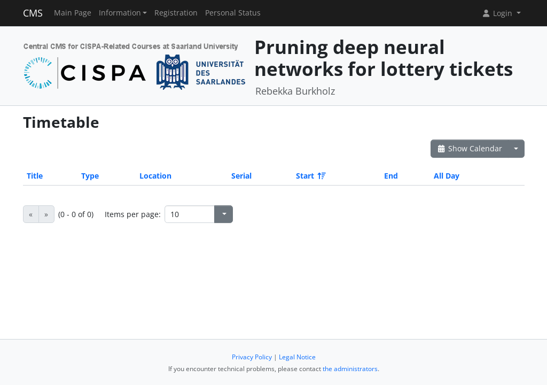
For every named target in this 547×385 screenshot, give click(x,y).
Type (90, 176)
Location (155, 176)
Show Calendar (470, 148)
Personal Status (233, 13)
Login (497, 13)
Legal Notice (297, 356)
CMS (33, 12)
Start (310, 175)
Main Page (72, 13)
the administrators (350, 368)
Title (35, 176)
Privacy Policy (252, 356)
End (391, 176)
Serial (241, 176)
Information (120, 13)
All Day (446, 176)
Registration (176, 13)
